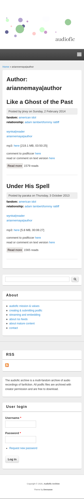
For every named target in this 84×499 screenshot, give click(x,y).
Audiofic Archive (52, 484)
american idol (27, 117)
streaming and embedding (24, 314)
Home (5, 66)
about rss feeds (18, 319)
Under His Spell (28, 186)
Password (13, 433)
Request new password (23, 448)
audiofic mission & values (24, 306)
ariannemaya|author (19, 136)
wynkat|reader (15, 131)
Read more (15, 165)
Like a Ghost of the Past (39, 102)
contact (13, 328)
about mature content (21, 323)
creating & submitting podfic (25, 310)
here (16, 145)
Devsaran (48, 489)
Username (13, 418)
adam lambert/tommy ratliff (42, 122)
